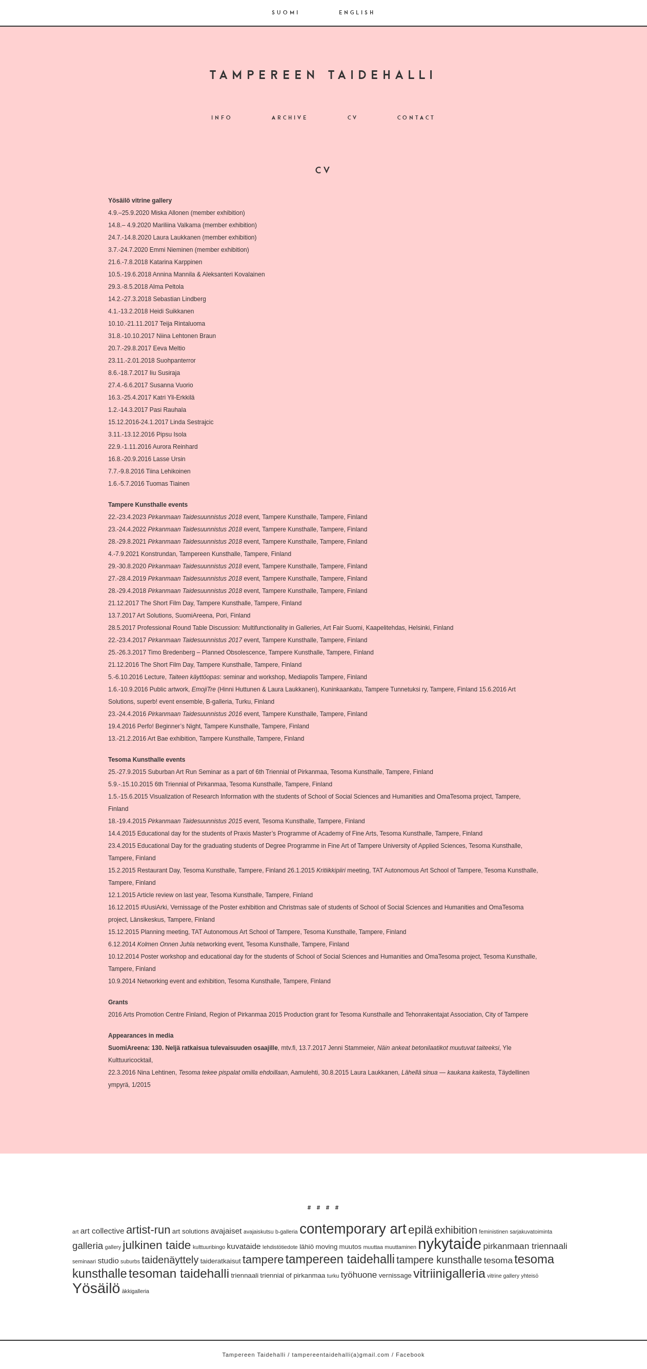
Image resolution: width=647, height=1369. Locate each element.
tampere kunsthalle (439, 1259)
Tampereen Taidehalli (323, 76)
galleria (87, 1245)
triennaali (244, 1275)
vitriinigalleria (449, 1273)
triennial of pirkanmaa (293, 1275)
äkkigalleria (135, 1291)
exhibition (456, 1230)
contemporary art (352, 1229)
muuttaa (373, 1247)
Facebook (410, 1355)
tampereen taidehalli (340, 1259)
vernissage (395, 1275)
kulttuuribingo (209, 1247)
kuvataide (244, 1246)
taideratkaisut (220, 1261)
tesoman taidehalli (179, 1273)
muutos (350, 1247)
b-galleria (286, 1231)
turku (333, 1276)
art (75, 1231)
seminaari (84, 1261)
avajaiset (226, 1230)
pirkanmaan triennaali (525, 1246)
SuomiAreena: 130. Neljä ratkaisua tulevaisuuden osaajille (193, 1047)
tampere (263, 1259)
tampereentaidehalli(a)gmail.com (341, 1355)
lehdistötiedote (280, 1247)
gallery (113, 1247)
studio (108, 1260)
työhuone (359, 1274)
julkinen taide (157, 1245)
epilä (420, 1229)
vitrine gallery (503, 1276)
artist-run (148, 1229)
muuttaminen (400, 1247)
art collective (102, 1230)
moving (327, 1247)
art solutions (190, 1231)
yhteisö (529, 1276)
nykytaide (449, 1243)
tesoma (498, 1260)
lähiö (306, 1247)
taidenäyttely (169, 1259)
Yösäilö (96, 1288)
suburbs (130, 1261)
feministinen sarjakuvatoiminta (515, 1231)
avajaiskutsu (259, 1231)
